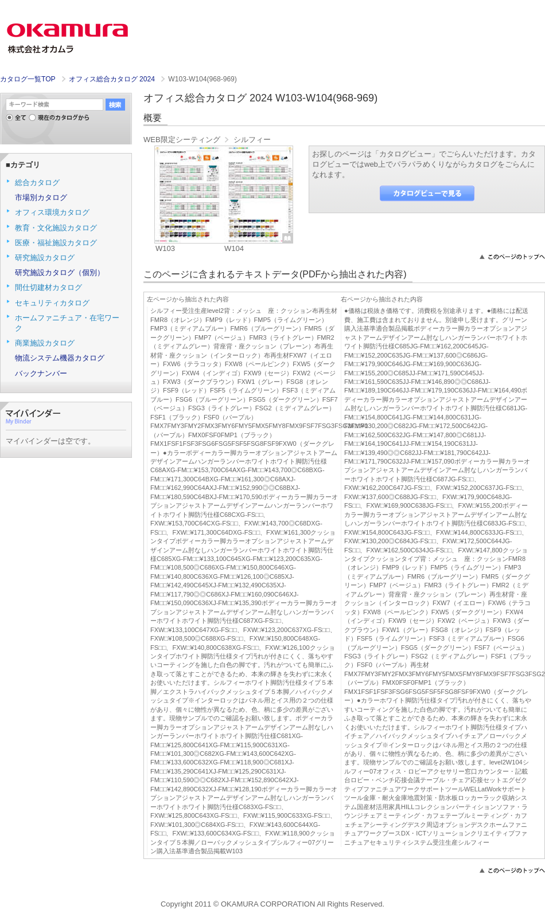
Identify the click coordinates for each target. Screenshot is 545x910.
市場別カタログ (41, 197)
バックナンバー (41, 373)
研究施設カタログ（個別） (59, 272)
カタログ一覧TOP (27, 79)
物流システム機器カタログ (59, 358)
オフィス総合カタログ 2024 (113, 79)
